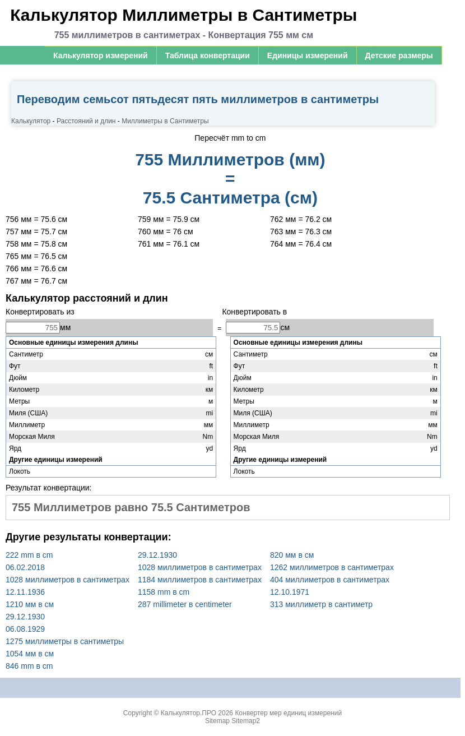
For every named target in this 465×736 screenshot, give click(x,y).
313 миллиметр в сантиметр (321, 604)
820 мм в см (292, 554)
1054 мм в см (30, 653)
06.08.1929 (25, 628)
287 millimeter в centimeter (185, 604)
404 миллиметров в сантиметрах (329, 579)
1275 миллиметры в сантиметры (65, 641)
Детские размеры (399, 55)
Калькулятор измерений (100, 55)
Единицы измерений (307, 55)
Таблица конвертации (207, 55)
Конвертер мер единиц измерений (288, 713)
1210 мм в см (30, 604)
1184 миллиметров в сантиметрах (200, 579)
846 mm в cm (29, 665)
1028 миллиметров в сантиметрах (67, 579)
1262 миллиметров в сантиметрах (332, 567)
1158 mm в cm (163, 591)
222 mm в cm (29, 554)
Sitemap (217, 721)
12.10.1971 (289, 591)
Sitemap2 (245, 721)
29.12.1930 (157, 554)
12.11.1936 (25, 591)
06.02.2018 (25, 567)
